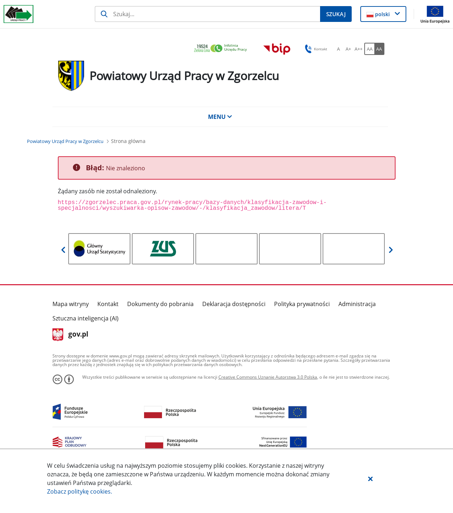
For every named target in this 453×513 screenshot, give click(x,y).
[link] (222, 48)
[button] (370, 478)
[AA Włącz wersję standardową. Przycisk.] (369, 49)
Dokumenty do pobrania (160, 304)
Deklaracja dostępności (233, 304)
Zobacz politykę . (79, 491)
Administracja (357, 304)
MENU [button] (220, 117)
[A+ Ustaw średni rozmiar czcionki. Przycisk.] (348, 49)
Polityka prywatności (302, 304)
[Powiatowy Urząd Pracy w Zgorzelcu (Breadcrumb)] (65, 141)
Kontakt (108, 304)
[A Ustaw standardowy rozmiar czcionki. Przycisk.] (338, 49)
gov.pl (70, 334)
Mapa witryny (70, 304)
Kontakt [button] (314, 49)
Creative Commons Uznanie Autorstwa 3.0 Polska (267, 377)
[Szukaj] (207, 14)
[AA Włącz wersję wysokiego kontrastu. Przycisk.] (379, 49)
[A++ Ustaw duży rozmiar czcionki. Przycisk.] (358, 49)
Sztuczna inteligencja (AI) (85, 318)
